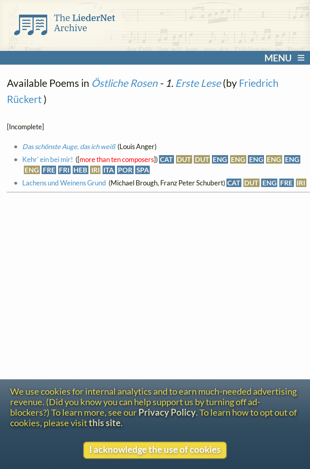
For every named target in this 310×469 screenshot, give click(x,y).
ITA (108, 170)
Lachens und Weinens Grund (64, 183)
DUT (184, 159)
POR (125, 170)
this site (105, 423)
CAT (166, 159)
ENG (220, 159)
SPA (142, 170)
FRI (64, 170)
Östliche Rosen (124, 83)
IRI (95, 170)
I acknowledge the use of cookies (155, 449)
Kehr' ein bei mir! (47, 159)
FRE (49, 170)
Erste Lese (198, 83)
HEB (80, 170)
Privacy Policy (167, 412)
